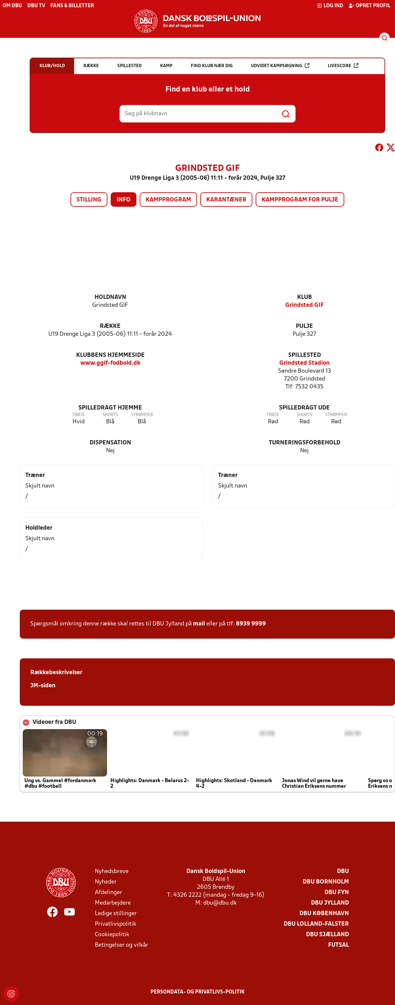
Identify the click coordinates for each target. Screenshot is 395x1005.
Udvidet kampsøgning (280, 65)
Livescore (343, 65)
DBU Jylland (330, 903)
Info (123, 200)
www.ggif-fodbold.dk (110, 363)
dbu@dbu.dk (220, 903)
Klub (304, 297)
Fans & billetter (72, 6)
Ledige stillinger (116, 913)
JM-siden (43, 686)
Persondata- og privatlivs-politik (198, 992)
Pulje (304, 326)
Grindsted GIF (304, 305)
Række (110, 326)
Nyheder (106, 882)
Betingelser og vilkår (121, 945)
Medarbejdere (113, 903)
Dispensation (110, 443)
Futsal (338, 945)
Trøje (78, 415)
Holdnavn (110, 297)
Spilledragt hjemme (110, 408)
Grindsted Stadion (304, 363)
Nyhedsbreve (111, 871)
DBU (343, 871)
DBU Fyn (336, 892)
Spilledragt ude (304, 408)
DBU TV (36, 6)
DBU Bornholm (326, 882)
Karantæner (226, 200)
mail (199, 624)
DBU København (324, 913)
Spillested (304, 355)
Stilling (88, 200)
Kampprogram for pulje (300, 200)
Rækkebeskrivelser (56, 672)
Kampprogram (168, 200)
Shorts (110, 415)
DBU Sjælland (327, 935)
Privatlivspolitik (115, 924)
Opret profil (369, 6)
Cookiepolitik (112, 935)
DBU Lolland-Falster (316, 924)
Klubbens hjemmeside (110, 355)
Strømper (142, 415)
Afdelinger (108, 892)
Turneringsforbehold (304, 443)
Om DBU (12, 6)
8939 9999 (251, 624)
